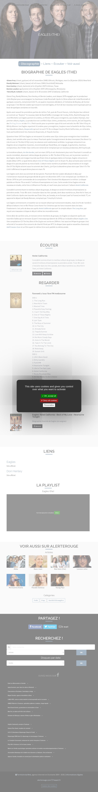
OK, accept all (49, 396)
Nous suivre (80, 5)
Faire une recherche (60, 5)
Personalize (49, 405)
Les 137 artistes (39, 5)
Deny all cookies (49, 401)
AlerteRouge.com (20, 5)
